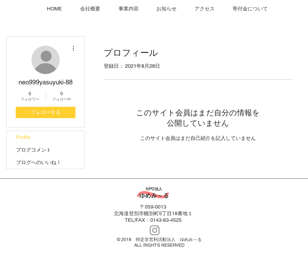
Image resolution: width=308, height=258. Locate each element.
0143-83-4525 (166, 220)
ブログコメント (33, 150)
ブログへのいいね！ (38, 162)
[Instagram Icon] (154, 230)
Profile (23, 137)
